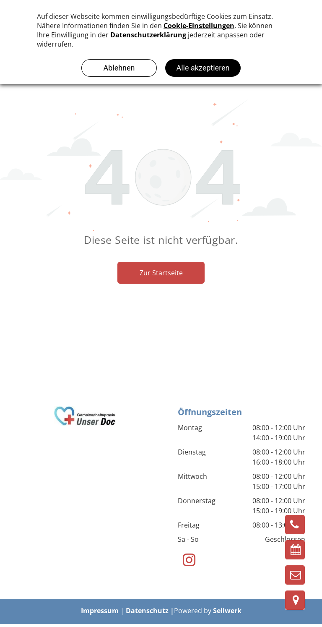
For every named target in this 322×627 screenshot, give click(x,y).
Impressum (100, 610)
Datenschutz (147, 610)
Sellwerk (227, 610)
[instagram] (189, 561)
